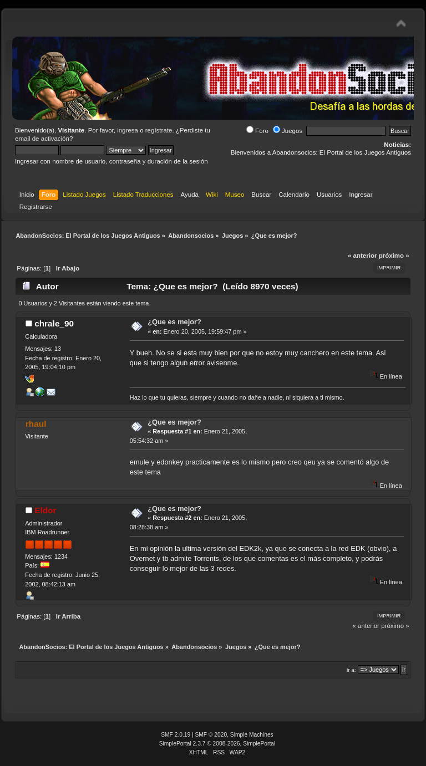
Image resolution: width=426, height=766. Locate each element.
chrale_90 (54, 323)
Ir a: (351, 670)
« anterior (362, 255)
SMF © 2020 (211, 735)
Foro (257, 130)
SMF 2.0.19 (175, 735)
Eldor (45, 510)
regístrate (159, 130)
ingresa (127, 130)
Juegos (287, 130)
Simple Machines (251, 735)
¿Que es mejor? (174, 322)
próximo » (394, 255)
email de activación (42, 138)
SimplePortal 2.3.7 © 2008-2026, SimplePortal (217, 744)
